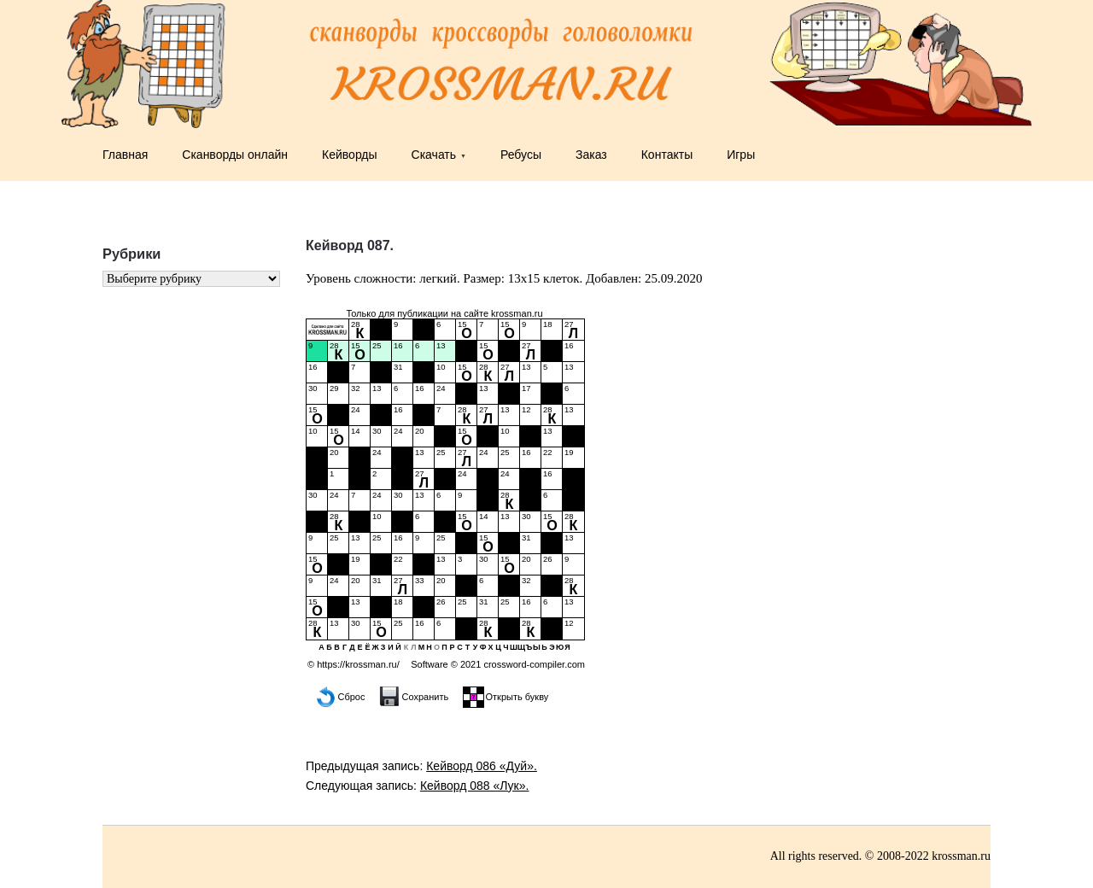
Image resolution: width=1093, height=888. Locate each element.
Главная (125, 154)
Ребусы (520, 154)
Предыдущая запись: (421, 766)
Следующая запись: (417, 785)
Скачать (434, 154)
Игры (741, 154)
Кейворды (349, 154)
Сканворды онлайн (235, 154)
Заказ (591, 154)
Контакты (667, 154)
